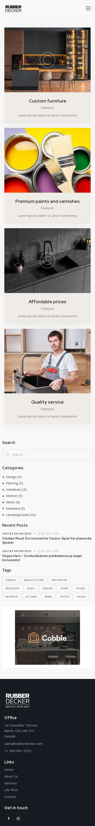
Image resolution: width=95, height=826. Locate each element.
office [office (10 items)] (64, 596)
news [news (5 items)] (48, 596)
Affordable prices (47, 301)
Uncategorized (17, 514)
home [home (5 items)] (64, 588)
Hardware (13, 489)
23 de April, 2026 (48, 533)
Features (47, 107)
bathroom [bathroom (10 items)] (59, 580)
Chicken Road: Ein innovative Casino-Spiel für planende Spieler (47, 540)
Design (11, 477)
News (10, 502)
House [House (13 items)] (80, 588)
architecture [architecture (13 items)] (34, 580)
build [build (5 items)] (31, 588)
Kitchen (11, 496)
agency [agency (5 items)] (11, 580)
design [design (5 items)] (47, 588)
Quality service (47, 402)
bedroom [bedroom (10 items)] (12, 588)
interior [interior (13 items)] (12, 596)
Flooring (12, 483)
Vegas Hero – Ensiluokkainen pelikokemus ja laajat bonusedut (42, 558)
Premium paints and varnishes (47, 201)
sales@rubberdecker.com (23, 743)
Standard (13, 508)
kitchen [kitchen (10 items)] (31, 596)
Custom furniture (47, 101)
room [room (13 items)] (81, 596)
